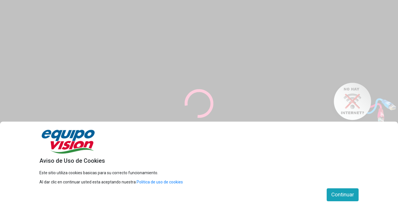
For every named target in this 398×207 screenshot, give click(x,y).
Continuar (342, 194)
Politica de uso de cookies (160, 182)
